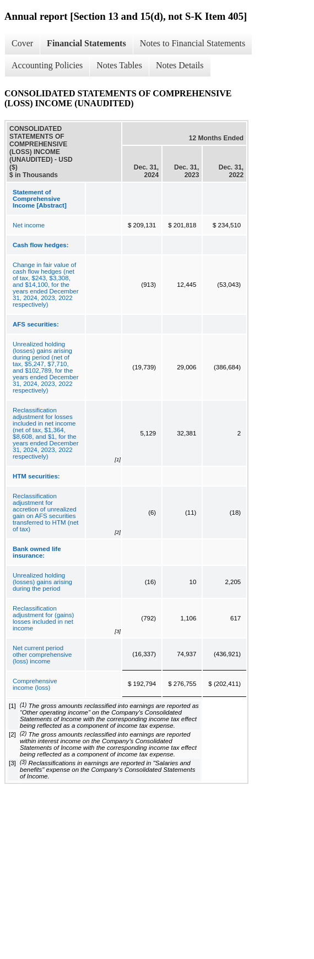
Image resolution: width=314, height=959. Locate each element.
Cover (22, 43)
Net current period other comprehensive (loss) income (42, 654)
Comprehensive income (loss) (35, 684)
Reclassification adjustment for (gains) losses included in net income (43, 618)
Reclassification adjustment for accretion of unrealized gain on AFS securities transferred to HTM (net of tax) (46, 512)
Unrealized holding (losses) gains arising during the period (42, 582)
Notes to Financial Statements (193, 43)
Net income (29, 225)
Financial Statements (86, 43)
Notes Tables (119, 65)
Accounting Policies (47, 65)
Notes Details (180, 65)
